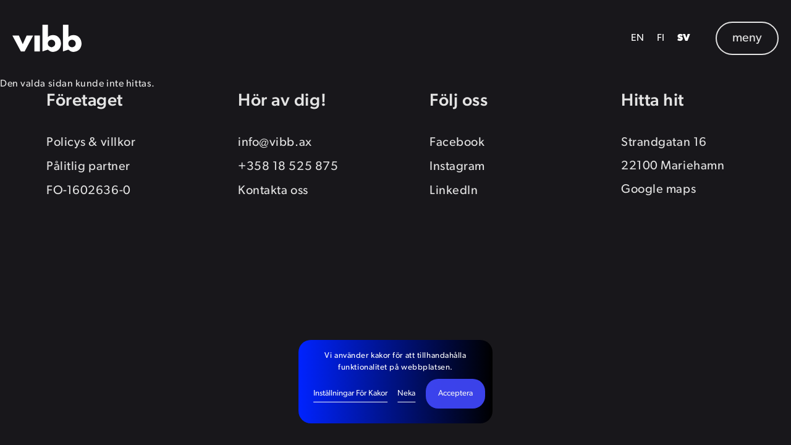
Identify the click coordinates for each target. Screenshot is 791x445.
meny (747, 38)
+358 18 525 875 (288, 167)
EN (638, 38)
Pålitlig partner (88, 167)
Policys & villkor (90, 143)
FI (661, 38)
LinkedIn (453, 191)
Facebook (456, 143)
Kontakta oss (273, 191)
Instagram (457, 167)
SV (684, 38)
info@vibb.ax (275, 143)
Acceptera (455, 393)
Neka (406, 393)
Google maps (658, 190)
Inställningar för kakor (350, 393)
